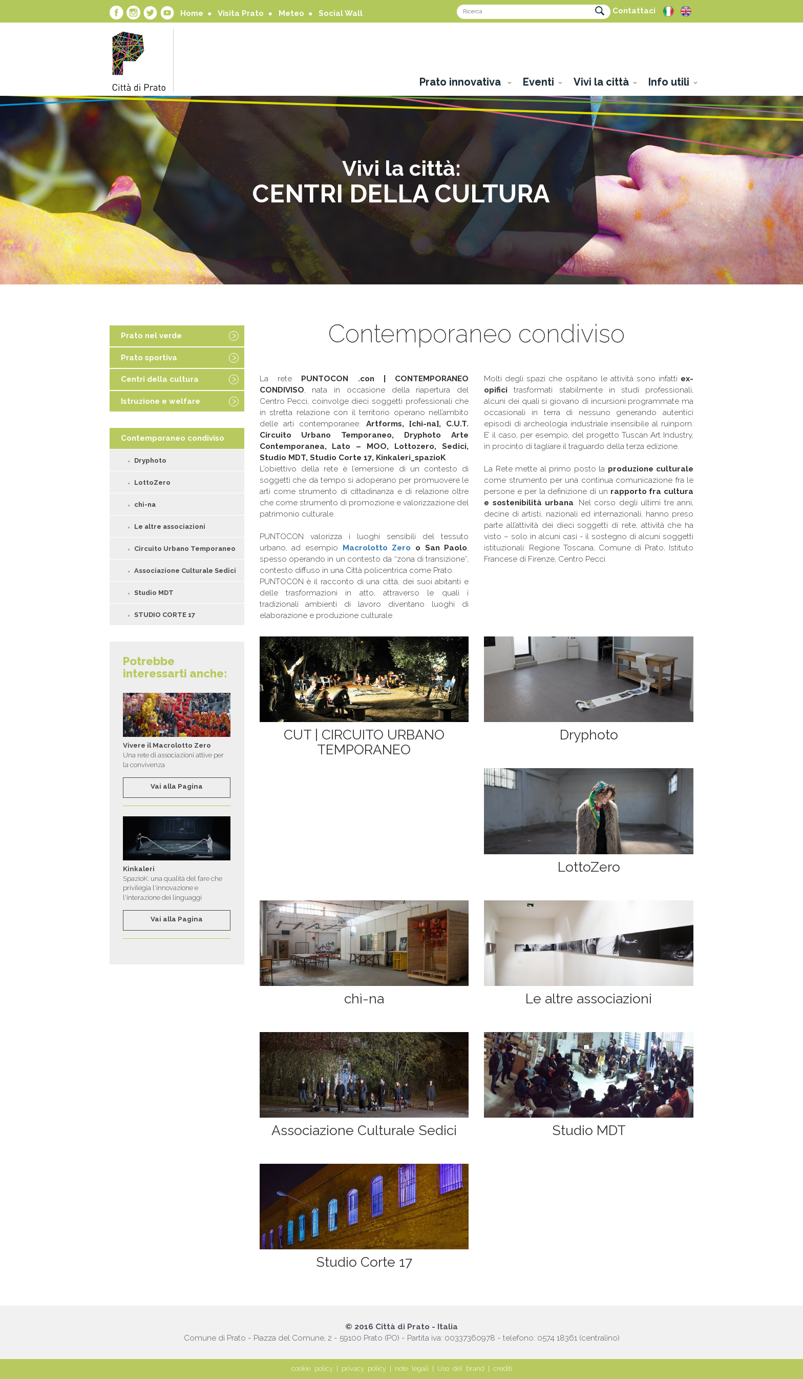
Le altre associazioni (169, 526)
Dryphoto (150, 460)
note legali (412, 1368)
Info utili (668, 82)
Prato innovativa (461, 82)
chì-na (145, 504)
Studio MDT (154, 592)
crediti (502, 1368)
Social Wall (341, 13)
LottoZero (152, 482)
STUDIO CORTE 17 (164, 615)
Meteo (291, 13)
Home (191, 13)
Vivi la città (601, 82)
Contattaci (634, 10)
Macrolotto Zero (377, 547)
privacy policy (364, 1368)
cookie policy (312, 1368)
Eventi (538, 82)
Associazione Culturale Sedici (185, 570)
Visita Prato (241, 13)
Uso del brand (460, 1368)
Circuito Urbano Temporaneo (185, 548)
